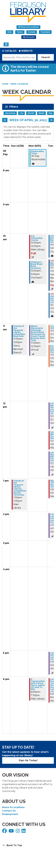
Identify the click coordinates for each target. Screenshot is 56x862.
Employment (10, 814)
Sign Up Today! (28, 760)
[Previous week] (4, 120)
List (21, 113)
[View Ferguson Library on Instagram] (18, 831)
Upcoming (10, 113)
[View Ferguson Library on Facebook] (4, 831)
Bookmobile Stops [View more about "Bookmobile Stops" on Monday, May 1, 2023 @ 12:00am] (37, 152)
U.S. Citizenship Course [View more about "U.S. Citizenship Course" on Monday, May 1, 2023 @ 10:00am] (36, 238)
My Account (28, 37)
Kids (9, 32)
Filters (14, 106)
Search (45, 57)
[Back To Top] (28, 845)
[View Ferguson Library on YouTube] (12, 831)
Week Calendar (19, 84)
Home (5, 84)
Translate (45, 32)
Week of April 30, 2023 (28, 120)
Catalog (11, 50)
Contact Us (9, 810)
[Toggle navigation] (6, 44)
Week (41, 113)
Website (27, 50)
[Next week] (51, 120)
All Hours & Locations (28, 27)
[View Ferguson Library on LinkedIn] (24, 831)
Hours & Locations (13, 807)
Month (31, 113)
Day (50, 113)
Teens (20, 32)
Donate (31, 32)
